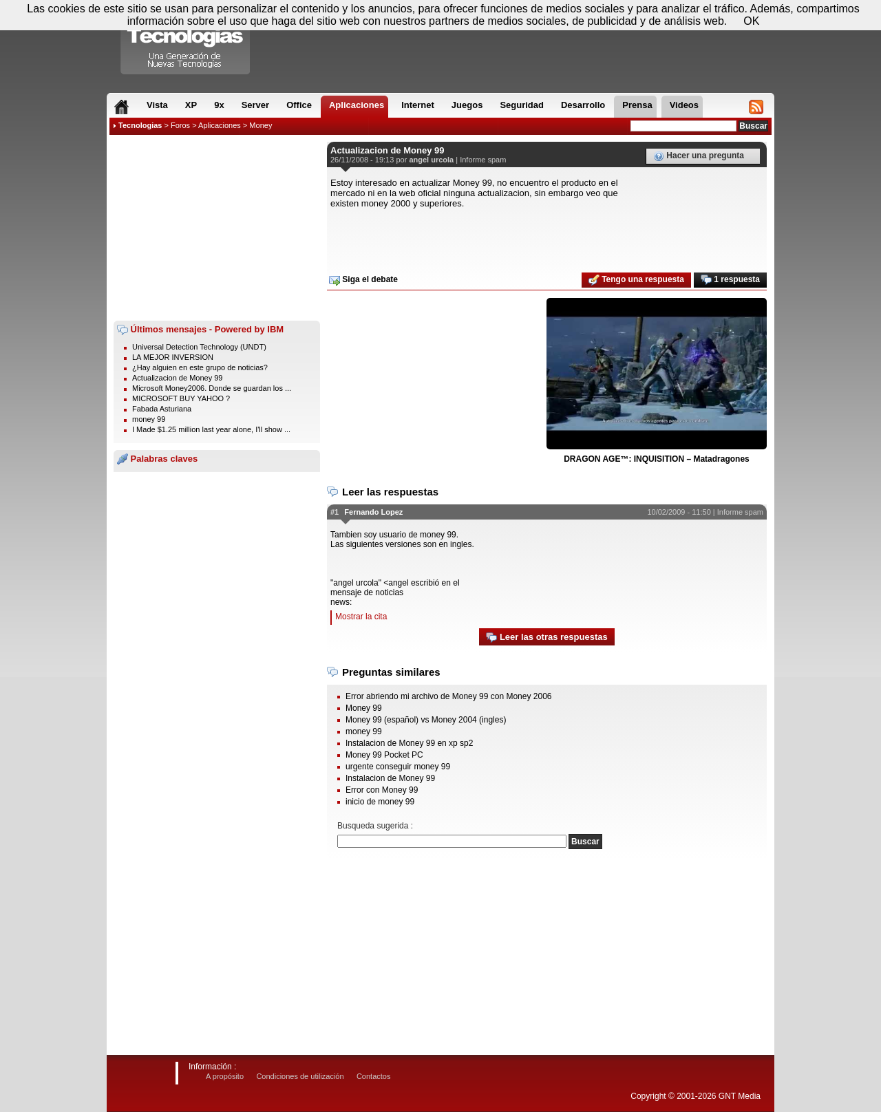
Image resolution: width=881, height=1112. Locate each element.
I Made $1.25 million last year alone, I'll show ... (211, 429)
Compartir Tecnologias (185, 40)
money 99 (148, 419)
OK (751, 21)
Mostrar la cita (361, 616)
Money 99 (364, 708)
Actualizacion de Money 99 (177, 378)
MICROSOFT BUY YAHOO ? (181, 398)
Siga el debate (363, 280)
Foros (180, 125)
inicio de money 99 (380, 801)
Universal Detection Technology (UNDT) (199, 347)
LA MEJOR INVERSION (172, 357)
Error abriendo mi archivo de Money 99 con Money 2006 (449, 696)
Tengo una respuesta (636, 280)
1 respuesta (730, 280)
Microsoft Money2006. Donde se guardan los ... (211, 388)
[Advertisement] (217, 228)
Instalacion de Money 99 (390, 778)
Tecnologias (140, 125)
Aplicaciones (219, 125)
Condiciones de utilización (299, 1076)
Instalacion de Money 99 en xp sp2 (409, 743)
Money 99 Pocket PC (384, 755)
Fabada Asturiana (161, 409)
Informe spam (483, 160)
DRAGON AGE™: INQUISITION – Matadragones (657, 459)
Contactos (374, 1076)
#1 (334, 512)
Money (260, 125)
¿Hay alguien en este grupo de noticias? (200, 367)
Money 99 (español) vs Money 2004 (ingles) (426, 720)
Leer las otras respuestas (546, 637)
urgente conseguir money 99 (398, 766)
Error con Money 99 (382, 790)
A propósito (225, 1076)
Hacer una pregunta (698, 156)
